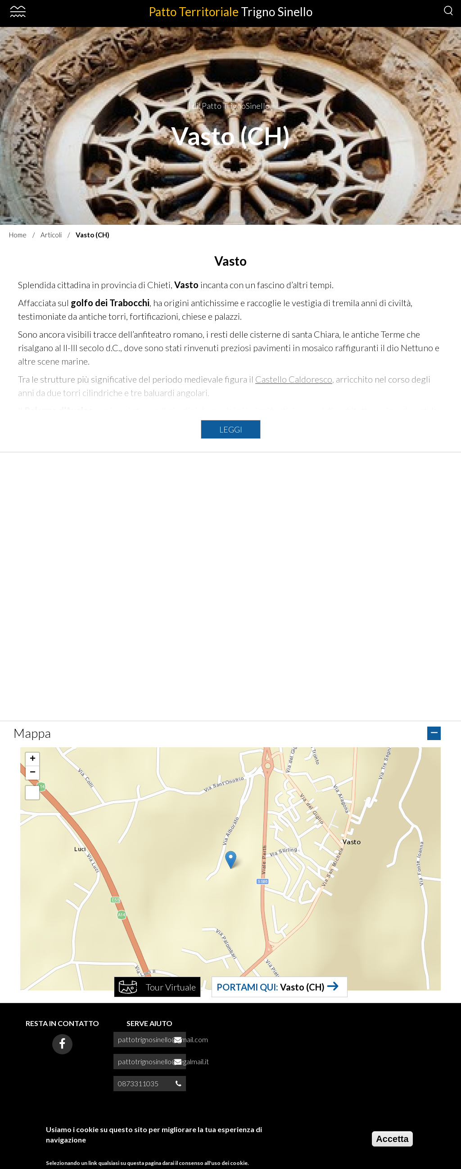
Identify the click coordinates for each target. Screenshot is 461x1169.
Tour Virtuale (171, 987)
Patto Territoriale (230, 11)
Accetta (392, 1139)
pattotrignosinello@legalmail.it (163, 1061)
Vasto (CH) (302, 987)
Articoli (51, 235)
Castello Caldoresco (293, 379)
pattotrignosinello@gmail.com (163, 1039)
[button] (230, 860)
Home (18, 235)
